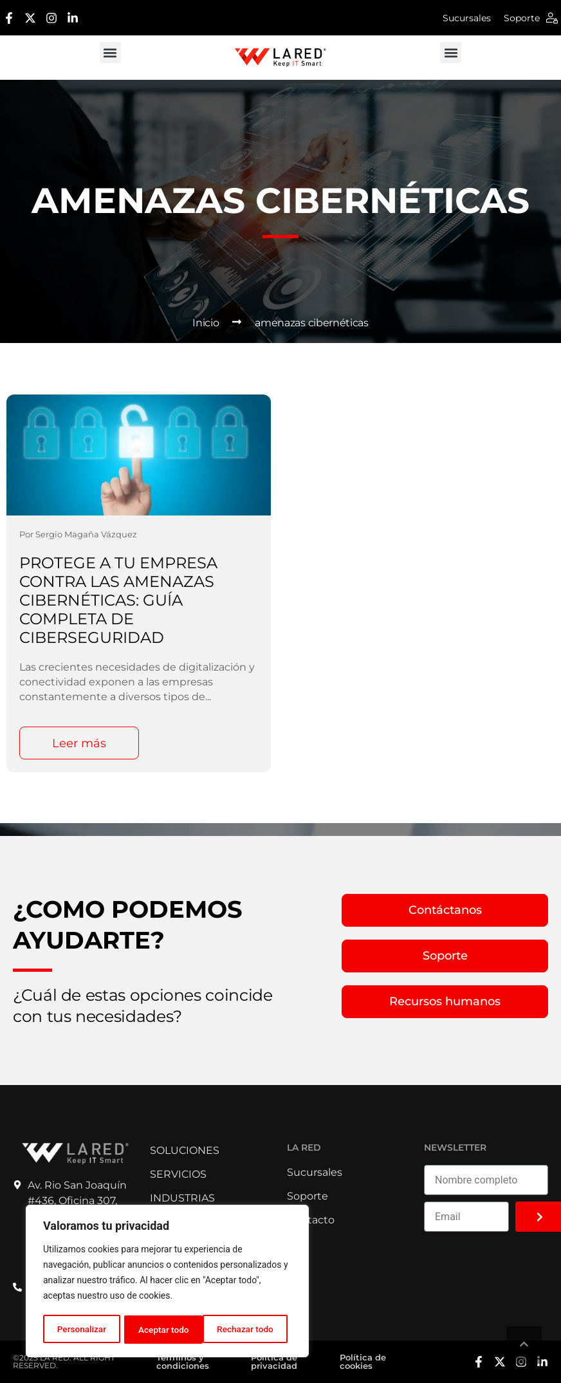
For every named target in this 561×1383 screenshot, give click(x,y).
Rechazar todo (167, 1329)
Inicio (205, 323)
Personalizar (81, 1329)
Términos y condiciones (182, 1361)
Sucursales (467, 18)
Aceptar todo (252, 1329)
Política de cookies (363, 1361)
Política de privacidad (274, 1361)
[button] (110, 52)
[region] (167, 1282)
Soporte (522, 18)
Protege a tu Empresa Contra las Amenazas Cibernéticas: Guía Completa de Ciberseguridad (118, 600)
